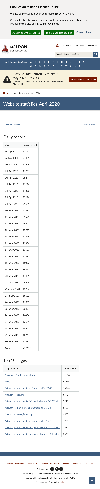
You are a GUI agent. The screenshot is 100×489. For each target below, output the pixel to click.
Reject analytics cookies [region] (58, 32)
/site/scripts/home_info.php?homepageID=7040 (28, 408)
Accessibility (92, 45)
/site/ (7, 382)
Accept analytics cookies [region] (26, 32)
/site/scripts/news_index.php (18, 414)
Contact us (79, 45)
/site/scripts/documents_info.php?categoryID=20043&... (32, 434)
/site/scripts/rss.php (14, 395)
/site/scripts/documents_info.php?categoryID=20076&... (32, 401)
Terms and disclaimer (49, 464)
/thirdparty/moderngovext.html (20, 375)
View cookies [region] (83, 32)
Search (95, 54)
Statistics (19, 464)
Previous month (12, 125)
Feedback (76, 464)
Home (6, 93)
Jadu (62, 482)
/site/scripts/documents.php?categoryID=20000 (28, 388)
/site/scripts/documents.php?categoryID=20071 (28, 421)
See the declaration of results (83, 79)
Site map (65, 464)
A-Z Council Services (16, 62)
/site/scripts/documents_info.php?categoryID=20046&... (32, 427)
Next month (89, 125)
